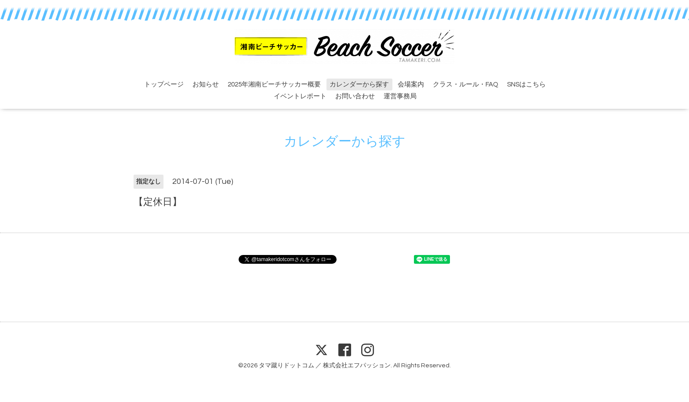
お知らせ (205, 84)
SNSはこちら (526, 84)
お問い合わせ (355, 96)
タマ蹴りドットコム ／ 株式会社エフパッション (325, 366)
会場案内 (411, 84)
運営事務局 (400, 96)
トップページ (164, 84)
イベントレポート (300, 96)
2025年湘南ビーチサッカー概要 (274, 84)
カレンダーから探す (359, 84)
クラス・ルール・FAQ (465, 84)
